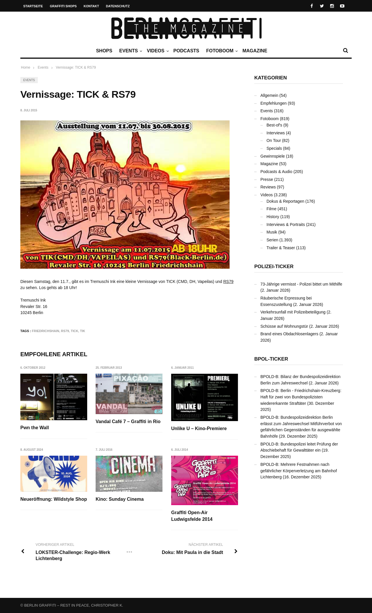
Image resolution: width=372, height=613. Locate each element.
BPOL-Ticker (271, 359)
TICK (74, 331)
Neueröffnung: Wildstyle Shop (53, 499)
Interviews (276, 133)
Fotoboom (221, 51)
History (273, 216)
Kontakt (91, 6)
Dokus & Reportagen (285, 201)
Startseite (33, 6)
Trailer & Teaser (281, 247)
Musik (272, 232)
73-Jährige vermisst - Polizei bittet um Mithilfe (301, 284)
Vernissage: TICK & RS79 (76, 67)
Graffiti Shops (63, 6)
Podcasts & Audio (276, 171)
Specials (274, 148)
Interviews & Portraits (286, 224)
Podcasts (186, 50)
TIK (82, 331)
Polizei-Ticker (274, 266)
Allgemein (269, 95)
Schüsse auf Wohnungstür (284, 326)
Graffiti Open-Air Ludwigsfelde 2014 (192, 515)
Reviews (268, 187)
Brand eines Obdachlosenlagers (289, 334)
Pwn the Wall (34, 427)
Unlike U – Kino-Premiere (199, 428)
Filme (271, 208)
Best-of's (274, 125)
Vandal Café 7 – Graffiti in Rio (128, 421)
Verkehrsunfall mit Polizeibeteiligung (293, 312)
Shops (104, 50)
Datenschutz (118, 6)
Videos (157, 51)
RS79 (228, 281)
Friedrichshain (45, 331)
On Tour (274, 140)
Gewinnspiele (272, 156)
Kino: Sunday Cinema (120, 499)
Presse (266, 179)
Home (25, 67)
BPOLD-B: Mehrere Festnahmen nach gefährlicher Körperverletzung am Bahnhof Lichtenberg (298, 470)
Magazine (254, 50)
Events (130, 51)
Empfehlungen (273, 103)
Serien (272, 240)
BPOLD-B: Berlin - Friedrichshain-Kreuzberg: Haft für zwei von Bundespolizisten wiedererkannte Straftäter (300, 396)
